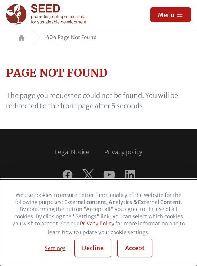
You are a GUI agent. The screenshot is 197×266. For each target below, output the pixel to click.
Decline (93, 248)
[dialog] (98, 222)
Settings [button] (55, 248)
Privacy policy (123, 152)
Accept (135, 248)
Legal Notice (72, 152)
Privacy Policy (97, 223)
